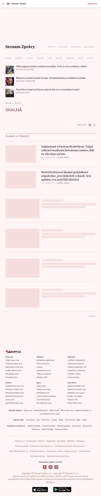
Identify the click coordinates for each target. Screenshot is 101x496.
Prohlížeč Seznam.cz (18, 451)
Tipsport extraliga (43, 389)
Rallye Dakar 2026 (75, 403)
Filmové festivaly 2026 (14, 396)
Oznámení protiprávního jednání (69, 446)
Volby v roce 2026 (12, 360)
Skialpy (54, 419)
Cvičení (39, 367)
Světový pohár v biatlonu (46, 396)
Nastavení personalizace (58, 456)
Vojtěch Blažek (25, 69)
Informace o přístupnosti (41, 446)
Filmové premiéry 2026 (15, 392)
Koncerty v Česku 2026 (14, 389)
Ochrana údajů (21, 446)
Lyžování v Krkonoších (76, 360)
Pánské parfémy (61, 429)
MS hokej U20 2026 (44, 403)
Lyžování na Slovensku (76, 370)
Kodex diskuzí (71, 451)
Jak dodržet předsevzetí (46, 360)
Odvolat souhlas (37, 456)
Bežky (61, 419)
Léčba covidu (54, 410)
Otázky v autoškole (75, 396)
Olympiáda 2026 (12, 373)
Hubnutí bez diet (43, 363)
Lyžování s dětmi (74, 373)
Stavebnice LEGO (48, 426)
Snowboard (30, 419)
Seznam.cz (92, 4)
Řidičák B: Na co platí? (76, 392)
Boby (78, 419)
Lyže (38, 419)
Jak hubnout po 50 (44, 370)
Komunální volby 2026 (14, 367)
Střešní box (45, 419)
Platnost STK (72, 399)
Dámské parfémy (63, 426)
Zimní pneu (76, 426)
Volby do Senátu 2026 (14, 363)
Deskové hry (87, 426)
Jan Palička (23, 93)
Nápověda (50, 441)
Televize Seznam (37, 451)
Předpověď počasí (41, 410)
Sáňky (84, 419)
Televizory (36, 429)
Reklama (80, 441)
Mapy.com (28, 410)
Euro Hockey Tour (43, 399)
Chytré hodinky (47, 429)
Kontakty (61, 441)
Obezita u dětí (42, 377)
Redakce (71, 441)
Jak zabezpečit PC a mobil (50, 413)
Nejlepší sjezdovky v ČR (77, 367)
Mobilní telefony (33, 426)
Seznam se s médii (54, 451)
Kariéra (41, 441)
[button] (10, 70)
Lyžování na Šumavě (76, 363)
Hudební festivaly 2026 (15, 386)
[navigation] (3, 4)
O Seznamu (31, 441)
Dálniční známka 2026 (76, 386)
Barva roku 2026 (67, 410)
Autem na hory (73, 377)
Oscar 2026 (10, 399)
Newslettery (84, 451)
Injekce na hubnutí (44, 373)
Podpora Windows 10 (83, 410)
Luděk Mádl (63, 157)
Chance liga (41, 386)
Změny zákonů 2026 (13, 370)
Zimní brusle (70, 419)
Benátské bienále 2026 (14, 403)
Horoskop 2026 (11, 377)
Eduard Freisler (25, 81)
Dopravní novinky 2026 (77, 389)
